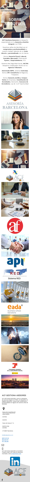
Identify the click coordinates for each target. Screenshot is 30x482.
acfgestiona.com (16, 453)
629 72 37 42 (5, 438)
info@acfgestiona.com (7, 435)
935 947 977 (5, 440)
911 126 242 (5, 441)
